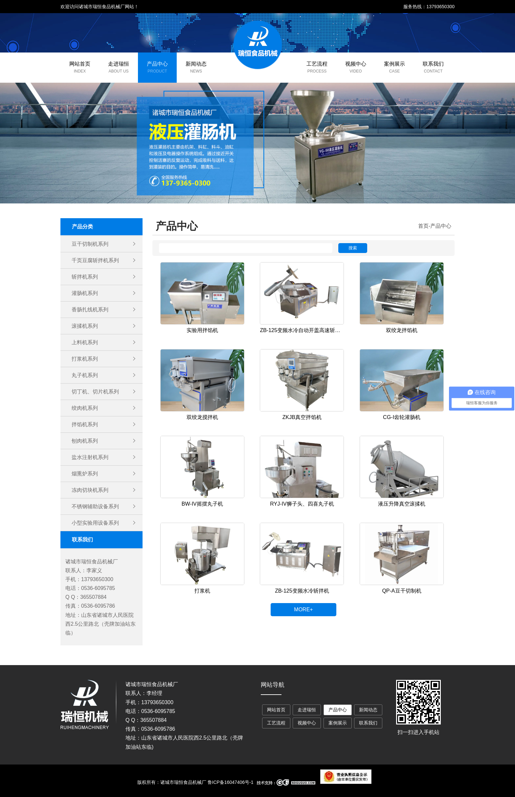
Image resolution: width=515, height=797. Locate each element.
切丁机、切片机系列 (95, 391)
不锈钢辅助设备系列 (95, 506)
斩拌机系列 (85, 277)
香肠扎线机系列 (90, 309)
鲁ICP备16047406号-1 (231, 782)
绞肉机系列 (85, 408)
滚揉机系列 (85, 326)
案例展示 (394, 64)
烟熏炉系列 (85, 473)
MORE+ (303, 609)
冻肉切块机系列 (90, 490)
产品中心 (157, 64)
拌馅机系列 (85, 424)
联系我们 (433, 64)
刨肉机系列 (85, 441)
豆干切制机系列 (90, 244)
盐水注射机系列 (90, 457)
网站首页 (79, 64)
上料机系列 (85, 342)
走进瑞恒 (118, 64)
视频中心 (355, 64)
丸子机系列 (85, 375)
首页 (423, 226)
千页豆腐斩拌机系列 (95, 260)
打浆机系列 (85, 359)
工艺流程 (316, 64)
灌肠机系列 (85, 293)
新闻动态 (196, 64)
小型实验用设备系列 (95, 523)
